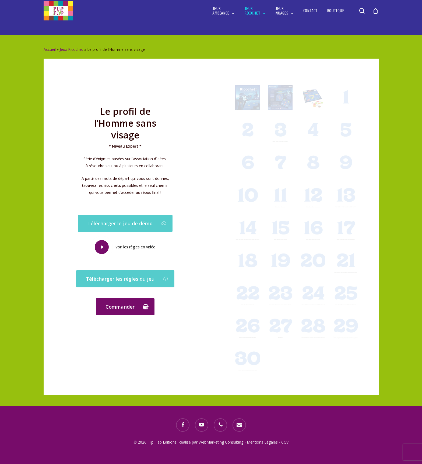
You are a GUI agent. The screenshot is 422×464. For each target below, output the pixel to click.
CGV (285, 442)
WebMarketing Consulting (221, 442)
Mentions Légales (262, 442)
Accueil (50, 49)
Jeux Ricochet (71, 49)
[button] (125, 223)
